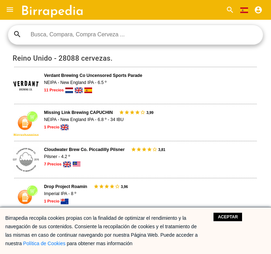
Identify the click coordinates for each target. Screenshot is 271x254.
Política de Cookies (44, 243)
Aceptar (228, 216)
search (17, 34)
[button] (9, 9)
